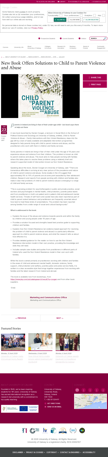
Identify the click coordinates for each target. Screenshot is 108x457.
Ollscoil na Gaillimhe (46, 1)
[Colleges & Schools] (49, 47)
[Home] (1, 57)
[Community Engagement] (101, 47)
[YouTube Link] (90, 390)
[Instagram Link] (77, 390)
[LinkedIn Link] (97, 390)
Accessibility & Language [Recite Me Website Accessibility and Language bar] (78, 2)
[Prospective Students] (46, 39)
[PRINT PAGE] (95, 84)
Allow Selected (91, 19)
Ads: (99, 15)
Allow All (61, 19)
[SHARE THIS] (95, 77)
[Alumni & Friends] (88, 47)
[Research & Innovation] (62, 47)
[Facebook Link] (83, 390)
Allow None (75, 19)
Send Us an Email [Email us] (54, 407)
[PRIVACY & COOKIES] (36, 452)
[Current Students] (67, 39)
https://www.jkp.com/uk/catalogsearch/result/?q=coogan (33, 279)
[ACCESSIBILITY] (89, 452)
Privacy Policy (37, 28)
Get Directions (53, 403)
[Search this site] (104, 38)
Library (62, 1)
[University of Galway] (17, 38)
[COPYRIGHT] (53, 452)
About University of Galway (15, 57)
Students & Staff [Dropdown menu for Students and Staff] (99, 1)
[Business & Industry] (74, 47)
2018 (54, 57)
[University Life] (19, 47)
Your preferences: (71, 15)
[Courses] (6, 47)
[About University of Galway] (34, 47)
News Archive (46, 57)
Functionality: (53, 15)
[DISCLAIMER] (19, 452)
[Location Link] (90, 408)
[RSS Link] (103, 390)
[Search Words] (98, 38)
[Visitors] (82, 39)
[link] (25, 430)
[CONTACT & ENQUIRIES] (71, 452)
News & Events (33, 57)
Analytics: (88, 15)
